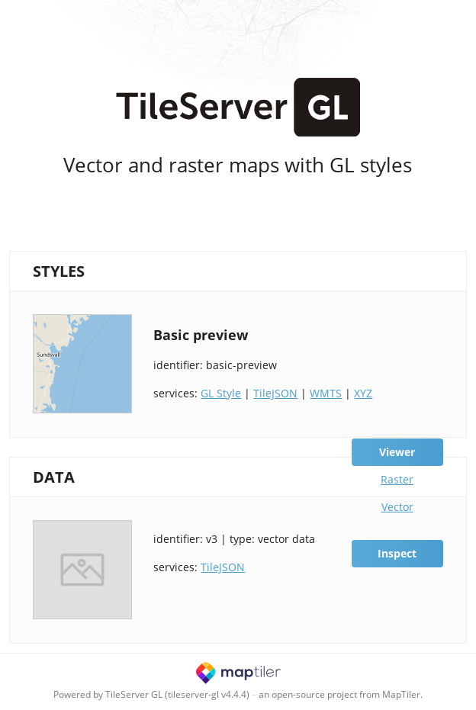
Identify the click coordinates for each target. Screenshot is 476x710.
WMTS (326, 393)
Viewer (397, 452)
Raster (397, 479)
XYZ (363, 393)
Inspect (397, 553)
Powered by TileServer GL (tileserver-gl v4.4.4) (151, 694)
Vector (397, 507)
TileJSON (275, 393)
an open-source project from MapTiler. (341, 694)
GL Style (221, 393)
